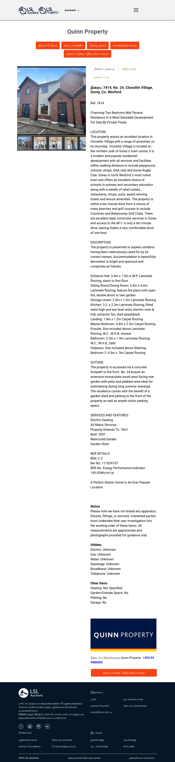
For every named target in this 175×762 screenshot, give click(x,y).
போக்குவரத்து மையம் (64, 746)
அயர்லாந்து (129, 740)
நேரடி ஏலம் (97, 45)
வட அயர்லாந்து (99, 746)
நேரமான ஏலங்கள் (62, 740)
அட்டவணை (73, 45)
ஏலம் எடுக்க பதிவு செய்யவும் (87, 54)
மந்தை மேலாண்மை (30, 746)
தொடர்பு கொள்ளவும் (135, 705)
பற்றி (93, 699)
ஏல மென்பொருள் (133, 699)
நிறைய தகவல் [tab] (104, 69)
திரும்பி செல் (47, 45)
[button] (81, 143)
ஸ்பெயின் (128, 746)
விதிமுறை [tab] (129, 69)
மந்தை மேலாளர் (99, 705)
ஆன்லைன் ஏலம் (28, 740)
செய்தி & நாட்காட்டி (101, 712)
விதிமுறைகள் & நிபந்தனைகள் (84, 758)
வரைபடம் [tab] (101, 77)
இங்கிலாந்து (97, 740)
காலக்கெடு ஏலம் (125, 45)
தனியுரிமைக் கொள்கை (141, 758)
